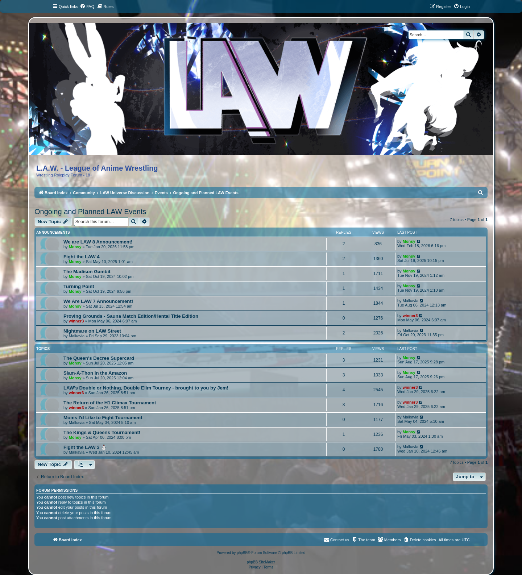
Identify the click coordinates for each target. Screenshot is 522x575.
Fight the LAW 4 (81, 256)
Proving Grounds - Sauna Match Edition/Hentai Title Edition (130, 316)
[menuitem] (87, 6)
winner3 (76, 321)
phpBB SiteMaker (261, 562)
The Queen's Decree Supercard (98, 358)
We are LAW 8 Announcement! (98, 242)
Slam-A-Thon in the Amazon (95, 373)
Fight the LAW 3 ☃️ (85, 447)
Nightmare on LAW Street (92, 331)
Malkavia (410, 301)
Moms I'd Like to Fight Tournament (102, 417)
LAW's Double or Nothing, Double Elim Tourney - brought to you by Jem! (145, 388)
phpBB (242, 553)
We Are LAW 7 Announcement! (98, 301)
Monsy (75, 247)
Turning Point (78, 286)
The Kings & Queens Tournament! (101, 432)
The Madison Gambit (87, 271)
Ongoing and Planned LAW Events (90, 212)
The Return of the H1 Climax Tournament (109, 402)
